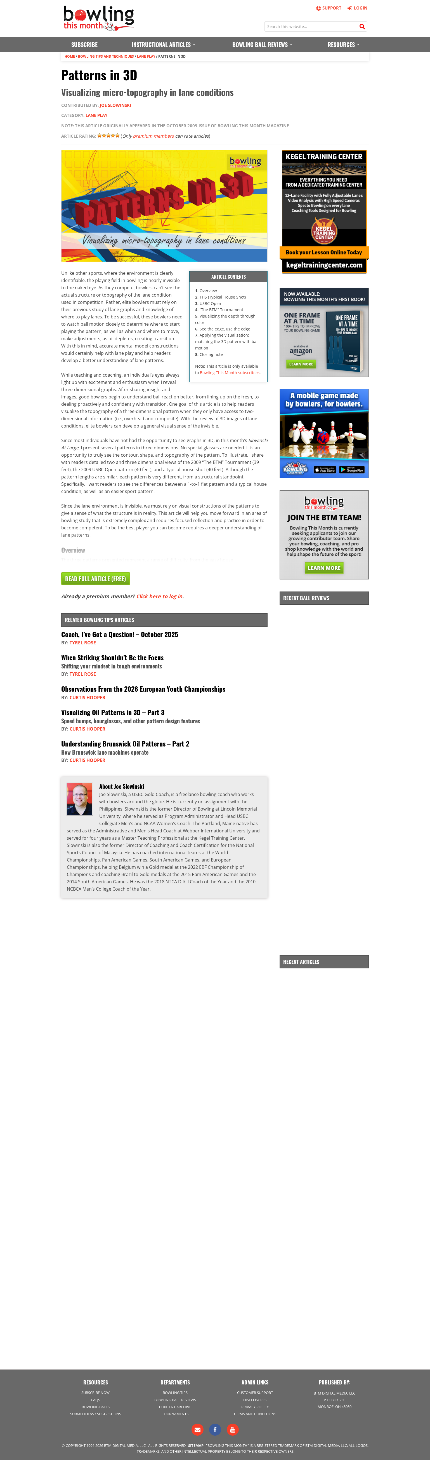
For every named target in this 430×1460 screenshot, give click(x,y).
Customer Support (255, 1392)
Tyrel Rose (83, 643)
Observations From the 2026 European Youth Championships (143, 689)
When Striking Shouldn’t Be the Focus (112, 657)
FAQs (95, 1399)
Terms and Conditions (254, 1413)
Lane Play (146, 56)
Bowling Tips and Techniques (106, 56)
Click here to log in (159, 596)
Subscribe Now (95, 1392)
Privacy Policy (255, 1406)
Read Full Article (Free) (95, 578)
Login (356, 7)
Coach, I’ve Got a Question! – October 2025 (119, 634)
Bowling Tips (175, 1392)
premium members (153, 136)
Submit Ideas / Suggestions (95, 1413)
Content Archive (175, 1406)
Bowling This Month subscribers (230, 372)
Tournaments (175, 1413)
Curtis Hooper (87, 697)
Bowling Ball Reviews (175, 1399)
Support (328, 8)
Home (70, 56)
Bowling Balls (96, 1406)
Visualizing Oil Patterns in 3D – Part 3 (112, 712)
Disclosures (254, 1399)
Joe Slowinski (115, 105)
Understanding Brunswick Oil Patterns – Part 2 (125, 743)
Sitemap (196, 1445)
